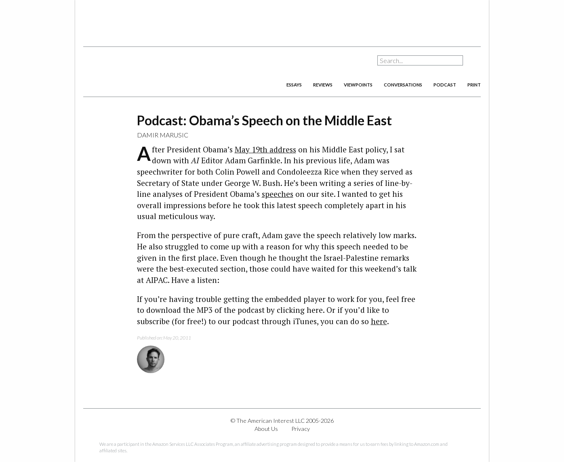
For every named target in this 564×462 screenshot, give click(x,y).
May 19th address (265, 149)
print (474, 84)
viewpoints (358, 84)
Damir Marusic (162, 135)
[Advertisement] (282, 20)
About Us (266, 428)
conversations (403, 84)
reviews (323, 84)
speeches (277, 194)
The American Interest (139, 72)
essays (294, 84)
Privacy (300, 428)
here (379, 321)
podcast (445, 84)
